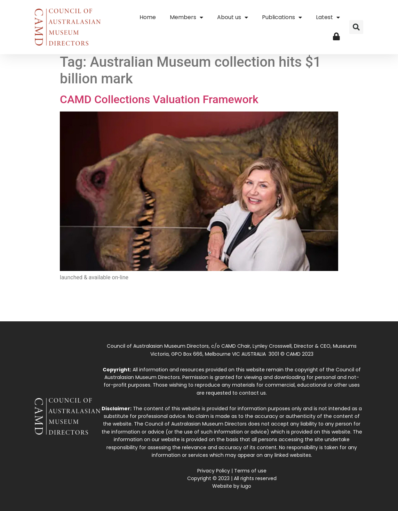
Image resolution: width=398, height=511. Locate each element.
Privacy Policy (213, 470)
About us (232, 17)
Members (186, 17)
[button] (356, 27)
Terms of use (250, 470)
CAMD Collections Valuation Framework (159, 99)
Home (148, 17)
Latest (328, 17)
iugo (246, 486)
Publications (282, 17)
